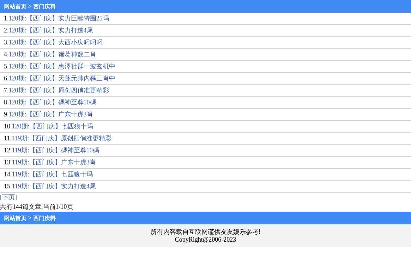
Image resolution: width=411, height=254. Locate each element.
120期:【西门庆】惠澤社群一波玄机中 (62, 66)
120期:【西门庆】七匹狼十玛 (52, 126)
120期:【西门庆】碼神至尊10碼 (52, 102)
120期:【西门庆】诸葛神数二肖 (52, 54)
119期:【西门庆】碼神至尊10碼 (55, 150)
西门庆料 (44, 7)
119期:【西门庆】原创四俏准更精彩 (61, 138)
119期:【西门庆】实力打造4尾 (54, 186)
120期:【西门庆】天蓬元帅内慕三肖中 (62, 78)
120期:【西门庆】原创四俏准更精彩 (59, 90)
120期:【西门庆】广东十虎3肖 (51, 114)
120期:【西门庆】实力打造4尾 (51, 30)
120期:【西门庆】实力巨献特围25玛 (59, 18)
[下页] (8, 197)
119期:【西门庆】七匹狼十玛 (52, 174)
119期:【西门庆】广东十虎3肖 (54, 162)
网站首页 (15, 7)
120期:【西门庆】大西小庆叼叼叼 (56, 42)
